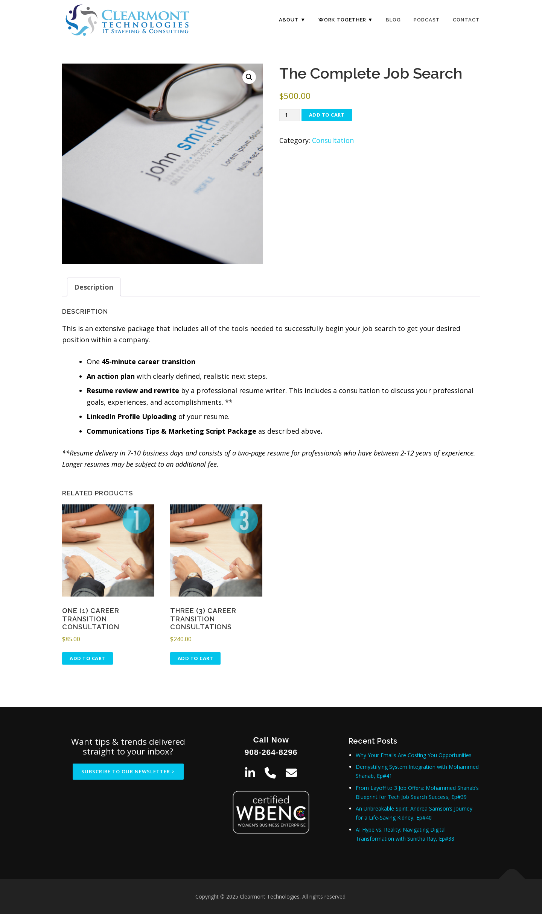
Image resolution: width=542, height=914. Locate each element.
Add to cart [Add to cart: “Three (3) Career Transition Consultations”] (195, 658)
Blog (393, 20)
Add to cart (327, 114)
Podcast (427, 20)
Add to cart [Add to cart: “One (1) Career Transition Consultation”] (87, 658)
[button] (249, 77)
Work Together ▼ (345, 20)
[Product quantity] (289, 115)
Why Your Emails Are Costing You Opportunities (414, 755)
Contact (466, 20)
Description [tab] (93, 287)
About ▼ (292, 20)
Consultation (333, 140)
